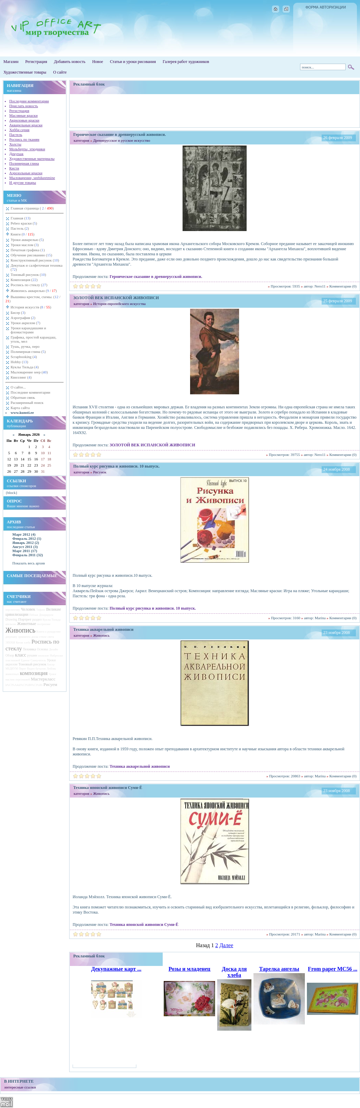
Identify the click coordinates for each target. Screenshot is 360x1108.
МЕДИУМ (11, 668)
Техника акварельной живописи (140, 766)
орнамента (24, 636)
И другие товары (22, 182)
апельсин (10, 624)
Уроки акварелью (27, 240)
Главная (20, 218)
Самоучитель (38, 660)
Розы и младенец (189, 969)
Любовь (51, 668)
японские (43, 655)
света (51, 636)
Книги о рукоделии (48, 631)
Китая (19, 642)
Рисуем (50, 684)
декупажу (11, 636)
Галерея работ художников (186, 61)
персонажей (22, 679)
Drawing (11, 619)
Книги (22, 234)
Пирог (22, 668)
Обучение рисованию (31, 255)
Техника (29, 649)
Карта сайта (20, 408)
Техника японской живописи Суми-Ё (144, 924)
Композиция (24, 280)
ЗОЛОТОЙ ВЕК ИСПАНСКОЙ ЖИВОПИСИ (152, 445)
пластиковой (12, 660)
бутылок (41, 668)
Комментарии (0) (343, 286)
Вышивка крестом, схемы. (32, 299)
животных (12, 674)
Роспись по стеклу (29, 285)
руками (32, 655)
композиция (34, 673)
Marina (320, 618)
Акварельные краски (25, 125)
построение (43, 624)
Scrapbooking (24, 357)
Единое (25, 660)
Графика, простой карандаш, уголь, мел (34, 339)
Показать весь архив (28, 563)
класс (20, 655)
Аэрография (23, 318)
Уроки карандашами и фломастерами (28, 330)
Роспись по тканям (24, 139)
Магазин (10, 61)
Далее (226, 945)
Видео (31, 668)
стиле (42, 636)
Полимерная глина (24, 163)
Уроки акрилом (25, 323)
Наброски (56, 655)
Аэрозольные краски (25, 173)
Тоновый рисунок (28, 274)
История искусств (30, 307)
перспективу (12, 609)
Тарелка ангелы (279, 969)
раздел (36, 619)
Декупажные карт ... (116, 969)
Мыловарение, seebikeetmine (32, 178)
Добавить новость (69, 61)
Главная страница (32, 208)
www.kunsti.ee (22, 412)
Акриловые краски (24, 120)
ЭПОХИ (10, 642)
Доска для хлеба (234, 972)
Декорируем (46, 614)
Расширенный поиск (27, 402)
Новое (97, 61)
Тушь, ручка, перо (25, 346)
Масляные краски (23, 115)
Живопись (20, 630)
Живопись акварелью (33, 291)
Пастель (15, 134)
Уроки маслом (25, 245)
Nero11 (320, 286)
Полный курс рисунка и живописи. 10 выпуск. (153, 608)
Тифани (40, 609)
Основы (42, 649)
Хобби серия (19, 130)
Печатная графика (28, 250)
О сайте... (18, 387)
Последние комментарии (29, 101)
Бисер (18, 312)
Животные (26, 623)
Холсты (15, 144)
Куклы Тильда (25, 367)
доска (35, 636)
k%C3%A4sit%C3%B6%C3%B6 (23, 685)
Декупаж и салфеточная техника (36, 267)
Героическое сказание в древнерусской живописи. (156, 276)
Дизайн (53, 649)
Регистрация (36, 61)
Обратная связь (23, 397)
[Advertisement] (214, 110)
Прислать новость (23, 106)
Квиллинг (21, 377)
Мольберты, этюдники (27, 149)
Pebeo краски (24, 223)
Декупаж (16, 154)
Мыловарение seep (29, 372)
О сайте (59, 72)
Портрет (25, 619)
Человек (28, 609)
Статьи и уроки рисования (133, 61)
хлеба (27, 642)
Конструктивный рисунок (35, 260)
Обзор (9, 655)
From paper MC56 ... (332, 969)
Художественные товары (24, 72)
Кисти (14, 168)
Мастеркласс (43, 679)
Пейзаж (33, 614)
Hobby (19, 362)
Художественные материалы (31, 158)
